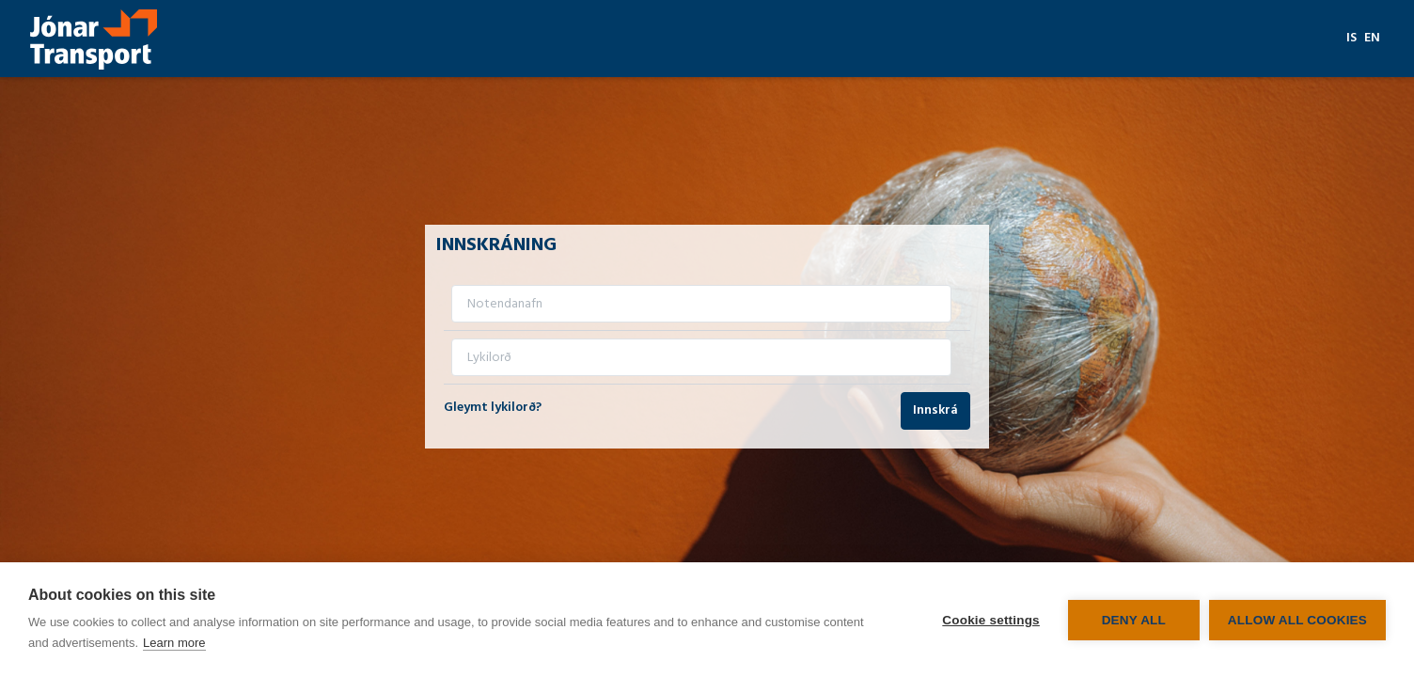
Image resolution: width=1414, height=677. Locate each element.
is (1351, 38)
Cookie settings (991, 620)
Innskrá (935, 410)
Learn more (174, 643)
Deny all (1134, 620)
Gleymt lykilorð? (493, 407)
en (1372, 38)
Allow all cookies (1297, 620)
